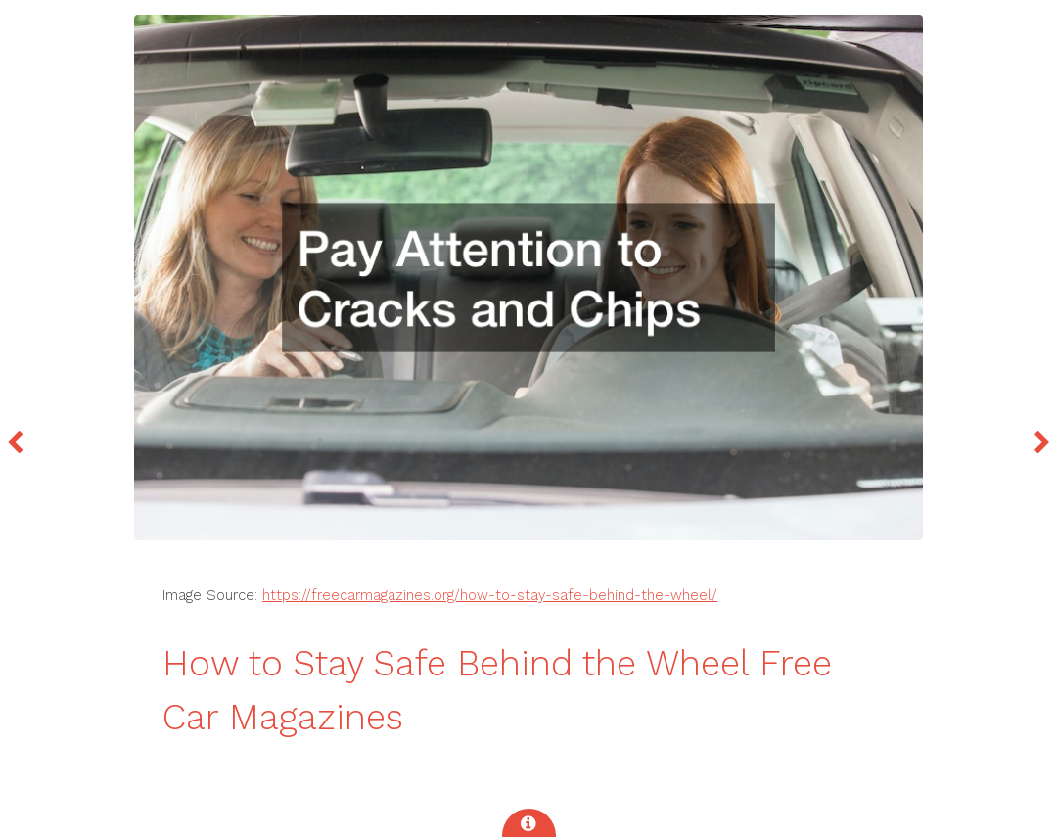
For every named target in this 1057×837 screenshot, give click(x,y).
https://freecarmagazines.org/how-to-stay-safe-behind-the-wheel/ (489, 595)
